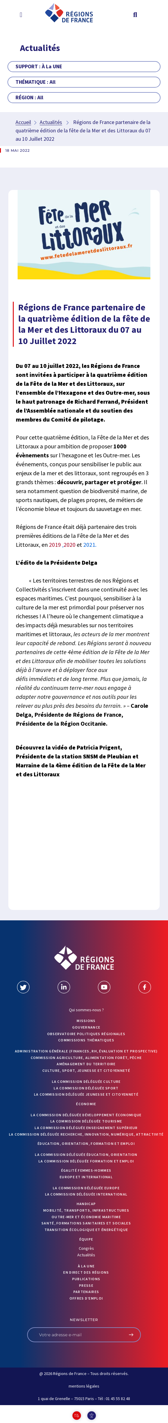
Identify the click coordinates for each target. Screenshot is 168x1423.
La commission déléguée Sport (86, 1088)
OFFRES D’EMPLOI (86, 1298)
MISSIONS (86, 1020)
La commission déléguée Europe (86, 1188)
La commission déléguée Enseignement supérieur (86, 1127)
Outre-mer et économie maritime (86, 1217)
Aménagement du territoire (86, 1064)
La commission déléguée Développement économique (86, 1115)
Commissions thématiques (86, 1040)
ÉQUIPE (86, 1239)
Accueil (23, 122)
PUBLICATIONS (86, 1279)
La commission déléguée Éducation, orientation (86, 1154)
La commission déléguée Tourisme (86, 1121)
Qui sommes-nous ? (86, 1009)
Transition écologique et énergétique (86, 1229)
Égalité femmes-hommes (86, 1170)
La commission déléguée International (86, 1194)
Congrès (86, 1248)
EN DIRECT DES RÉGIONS (86, 1272)
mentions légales (84, 1386)
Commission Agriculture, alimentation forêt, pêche (86, 1057)
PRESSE (86, 1285)
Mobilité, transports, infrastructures (86, 1210)
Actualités (51, 122)
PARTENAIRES (86, 1291)
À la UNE (86, 1266)
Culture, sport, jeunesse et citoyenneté (86, 1070)
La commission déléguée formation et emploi (86, 1161)
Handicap (86, 1203)
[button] (21, 14)
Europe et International (86, 1177)
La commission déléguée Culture (86, 1081)
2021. (89, 544)
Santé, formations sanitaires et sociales (86, 1223)
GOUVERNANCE (86, 1027)
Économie (86, 1104)
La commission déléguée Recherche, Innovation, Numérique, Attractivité (86, 1134)
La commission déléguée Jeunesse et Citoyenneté (86, 1094)
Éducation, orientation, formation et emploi (86, 1143)
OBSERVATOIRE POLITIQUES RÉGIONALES (86, 1034)
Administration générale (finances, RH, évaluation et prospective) (86, 1051)
